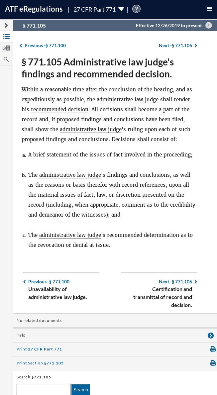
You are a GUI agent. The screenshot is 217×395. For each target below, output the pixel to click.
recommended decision (59, 109)
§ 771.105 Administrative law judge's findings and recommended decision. (98, 67)
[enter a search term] (43, 389)
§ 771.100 (45, 45)
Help (21, 335)
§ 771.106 (175, 45)
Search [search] (80, 389)
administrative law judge (128, 99)
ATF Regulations (34, 8)
